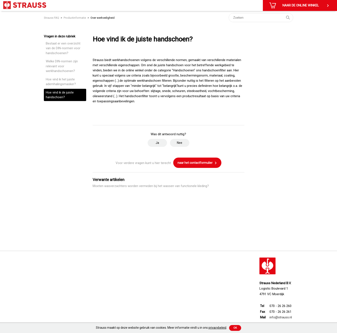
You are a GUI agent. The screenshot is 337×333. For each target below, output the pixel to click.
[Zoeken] (261, 17)
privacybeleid (217, 327)
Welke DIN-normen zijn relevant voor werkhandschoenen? (62, 66)
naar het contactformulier (197, 163)
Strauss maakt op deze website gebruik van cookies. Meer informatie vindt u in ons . (161, 327)
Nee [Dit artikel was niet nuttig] (179, 142)
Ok (235, 327)
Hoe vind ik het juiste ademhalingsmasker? (61, 81)
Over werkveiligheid (102, 17)
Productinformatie (75, 17)
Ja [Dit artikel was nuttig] (157, 142)
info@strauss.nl (281, 317)
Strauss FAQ (52, 17)
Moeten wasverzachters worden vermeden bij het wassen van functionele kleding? (151, 186)
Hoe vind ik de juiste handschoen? (60, 95)
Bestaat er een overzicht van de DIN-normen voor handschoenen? (63, 48)
